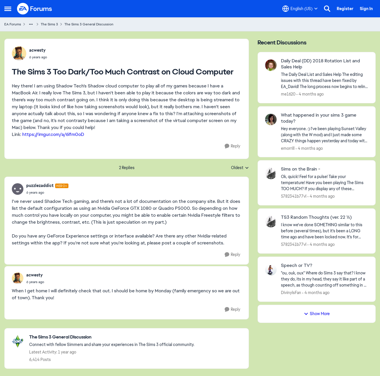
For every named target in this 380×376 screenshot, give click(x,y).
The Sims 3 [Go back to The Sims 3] (49, 24)
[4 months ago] (310, 94)
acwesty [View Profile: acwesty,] (37, 50)
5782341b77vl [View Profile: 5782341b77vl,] (293, 196)
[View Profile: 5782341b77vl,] (271, 173)
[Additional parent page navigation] (30, 24)
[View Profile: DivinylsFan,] (271, 270)
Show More (317, 313)
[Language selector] (300, 8)
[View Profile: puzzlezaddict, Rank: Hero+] (17, 189)
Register (345, 8)
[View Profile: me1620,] (271, 65)
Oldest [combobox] (240, 168)
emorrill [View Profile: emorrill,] (288, 148)
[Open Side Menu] (7, 8)
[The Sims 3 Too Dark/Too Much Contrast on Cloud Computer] (47, 192)
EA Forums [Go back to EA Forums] (12, 24)
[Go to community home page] (34, 8)
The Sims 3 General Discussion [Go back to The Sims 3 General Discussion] (88, 24)
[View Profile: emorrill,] (271, 119)
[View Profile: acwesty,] (19, 53)
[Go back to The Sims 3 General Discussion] (111, 337)
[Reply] (232, 146)
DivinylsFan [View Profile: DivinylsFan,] (291, 292)
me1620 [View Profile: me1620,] (288, 94)
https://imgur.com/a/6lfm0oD (53, 134)
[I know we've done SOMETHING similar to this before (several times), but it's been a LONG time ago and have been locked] (324, 231)
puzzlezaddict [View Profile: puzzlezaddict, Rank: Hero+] (40, 185)
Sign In (366, 8)
